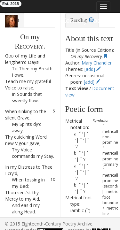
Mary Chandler (97, 63)
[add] (92, 69)
